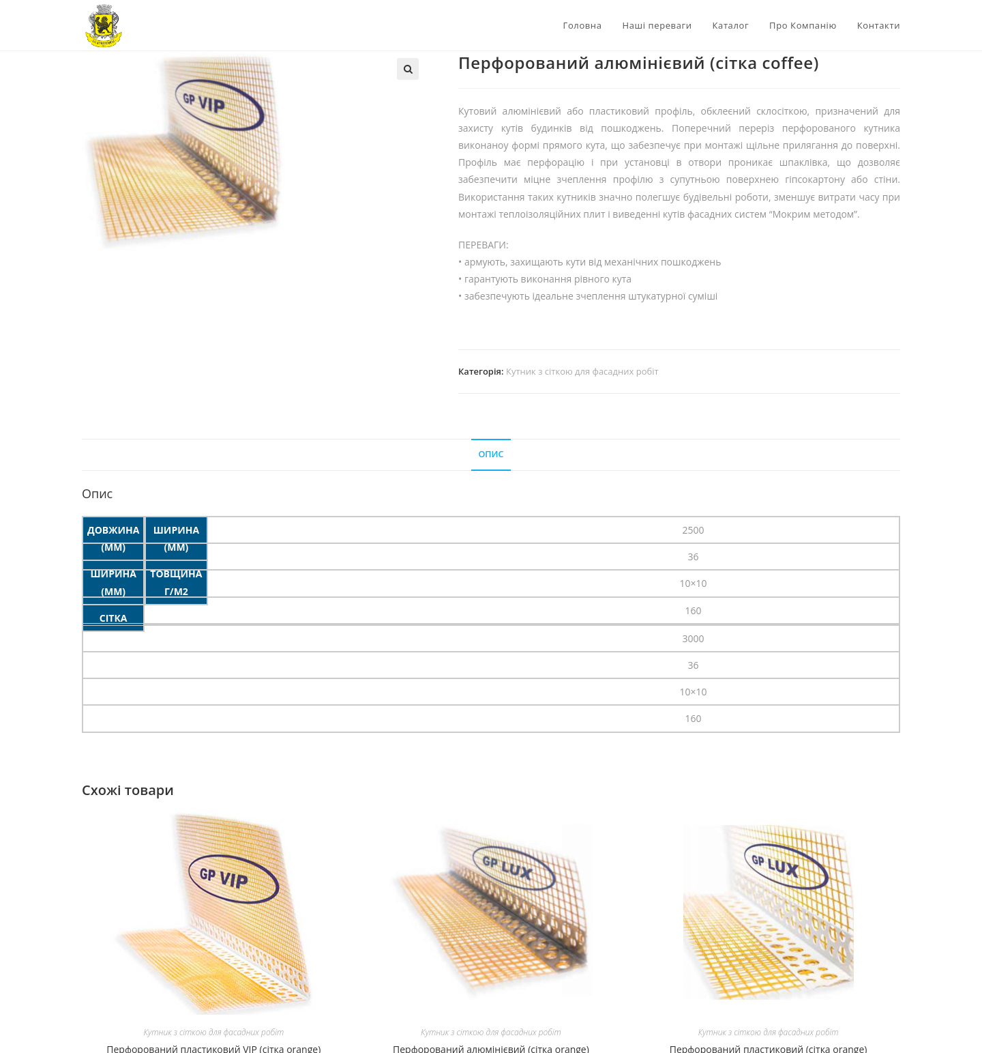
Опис (490, 454)
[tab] (490, 454)
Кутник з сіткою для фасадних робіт (582, 371)
